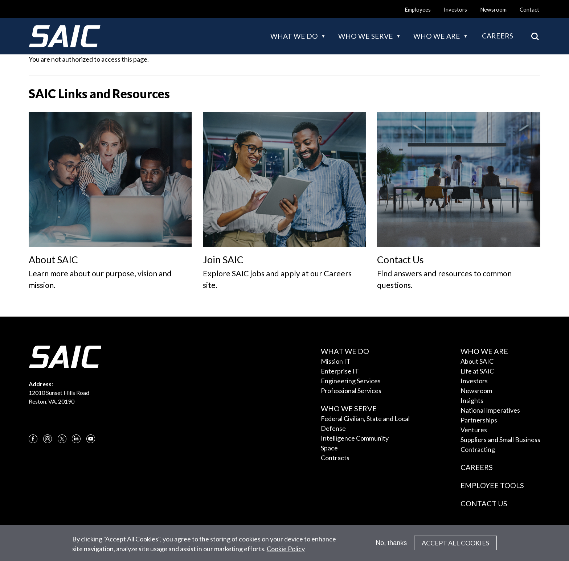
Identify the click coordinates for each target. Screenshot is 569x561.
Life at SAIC (477, 371)
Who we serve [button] (365, 36)
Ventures (473, 430)
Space (329, 448)
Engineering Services (351, 381)
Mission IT (336, 361)
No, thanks (391, 545)
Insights (471, 400)
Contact (529, 9)
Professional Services (351, 391)
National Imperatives (490, 410)
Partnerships (478, 420)
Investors (455, 9)
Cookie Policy (286, 551)
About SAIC (477, 361)
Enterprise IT (340, 371)
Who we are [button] (436, 36)
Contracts (335, 458)
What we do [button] (294, 36)
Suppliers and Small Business (500, 440)
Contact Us (483, 503)
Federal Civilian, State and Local (365, 418)
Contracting (477, 449)
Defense (333, 428)
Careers (497, 36)
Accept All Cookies (455, 546)
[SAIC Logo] (65, 36)
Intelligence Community (355, 438)
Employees (418, 9)
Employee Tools (492, 485)
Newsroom (493, 9)
